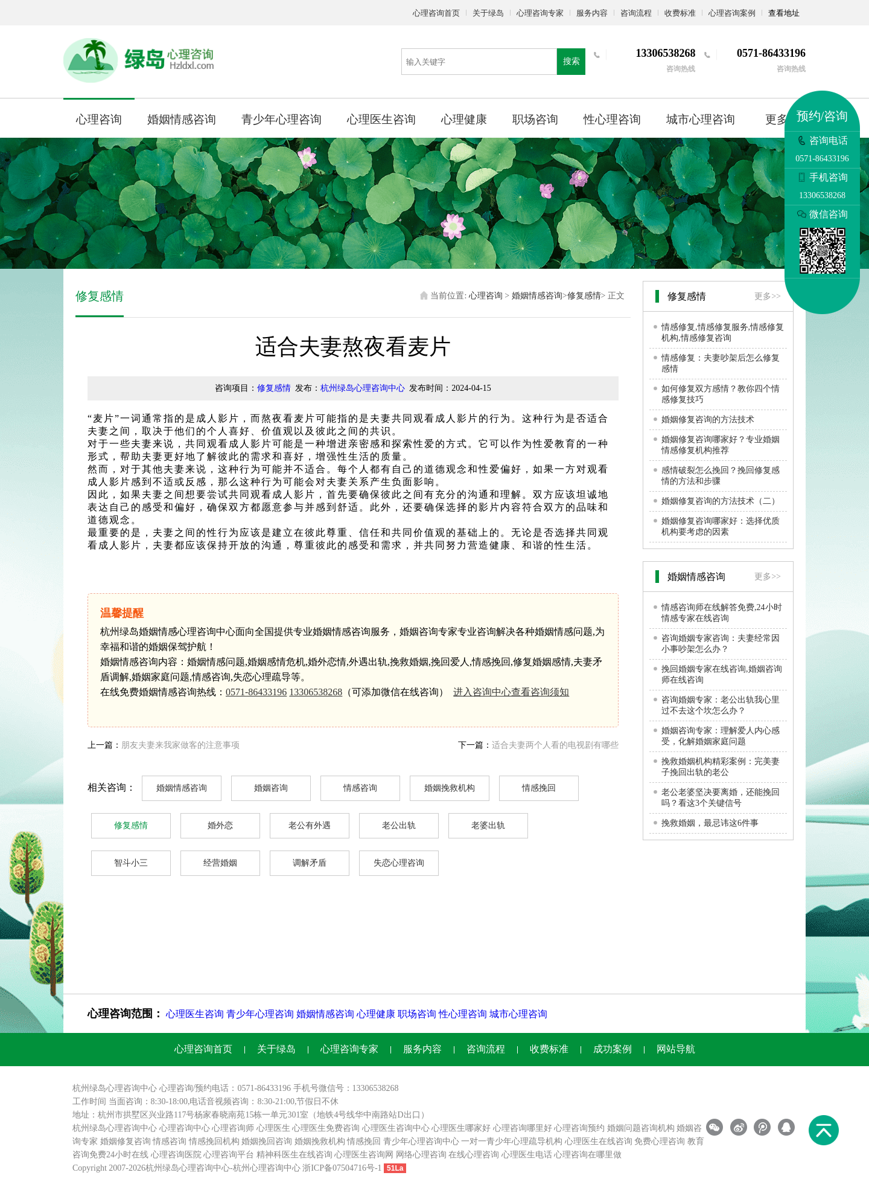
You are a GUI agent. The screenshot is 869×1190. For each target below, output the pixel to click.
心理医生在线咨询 (598, 1141)
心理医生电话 (526, 1154)
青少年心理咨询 (281, 119)
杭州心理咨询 (258, 1167)
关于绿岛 (488, 13)
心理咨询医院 (176, 1154)
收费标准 (680, 13)
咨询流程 (636, 13)
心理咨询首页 (436, 13)
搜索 (571, 61)
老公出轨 (399, 825)
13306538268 (315, 692)
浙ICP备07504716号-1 (341, 1167)
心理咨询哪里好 (522, 1128)
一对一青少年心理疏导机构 (511, 1141)
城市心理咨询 (700, 119)
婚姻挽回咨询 (266, 1141)
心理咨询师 (233, 1128)
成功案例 (612, 1049)
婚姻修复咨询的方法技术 (707, 419)
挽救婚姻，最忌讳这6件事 (710, 823)
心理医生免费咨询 (326, 1128)
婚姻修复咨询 (125, 1141)
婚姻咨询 (271, 788)
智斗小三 (131, 862)
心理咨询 (99, 119)
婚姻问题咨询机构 (641, 1128)
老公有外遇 (309, 825)
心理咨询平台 (228, 1154)
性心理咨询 (612, 119)
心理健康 (464, 119)
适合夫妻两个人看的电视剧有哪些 (555, 745)
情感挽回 (539, 788)
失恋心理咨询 (399, 862)
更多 (776, 119)
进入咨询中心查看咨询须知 (511, 692)
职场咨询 (535, 119)
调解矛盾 (309, 862)
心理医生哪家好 (461, 1128)
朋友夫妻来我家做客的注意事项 (180, 745)
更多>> (767, 296)
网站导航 (676, 1049)
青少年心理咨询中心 (421, 1141)
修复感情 (584, 295)
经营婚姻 (220, 862)
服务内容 (592, 13)
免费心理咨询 (659, 1141)
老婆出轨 (488, 825)
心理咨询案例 (732, 13)
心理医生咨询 (381, 119)
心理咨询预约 (579, 1128)
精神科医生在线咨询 (294, 1154)
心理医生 (273, 1128)
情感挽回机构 (214, 1141)
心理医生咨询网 (363, 1154)
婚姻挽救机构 (449, 788)
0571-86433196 (256, 692)
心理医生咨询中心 (396, 1128)
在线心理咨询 (473, 1154)
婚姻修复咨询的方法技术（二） (720, 501)
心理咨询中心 (184, 1128)
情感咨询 (360, 788)
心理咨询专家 (540, 13)
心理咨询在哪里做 (588, 1154)
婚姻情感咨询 (181, 119)
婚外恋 (220, 825)
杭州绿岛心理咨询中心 (362, 388)
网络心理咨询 (421, 1154)
